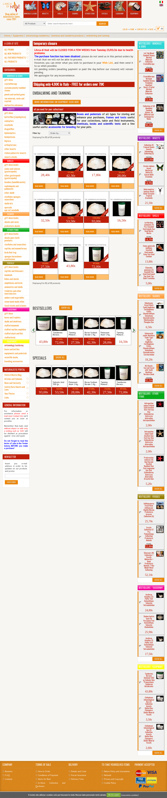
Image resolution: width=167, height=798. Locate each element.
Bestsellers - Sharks (149, 296)
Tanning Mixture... (105, 383)
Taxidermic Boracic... (121, 383)
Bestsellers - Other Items (148, 395)
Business (9, 771)
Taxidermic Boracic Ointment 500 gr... (67, 240)
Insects (45, 8)
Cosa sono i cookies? (130, 795)
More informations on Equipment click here (57, 102)
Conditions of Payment (48, 775)
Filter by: (36, 133)
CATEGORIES (9, 69)
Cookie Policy (110, 783)
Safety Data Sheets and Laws (14, 388)
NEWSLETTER (10, 456)
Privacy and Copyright (113, 779)
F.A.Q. (7, 775)
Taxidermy (119, 8)
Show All (60, 357)
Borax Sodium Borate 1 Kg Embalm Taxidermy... (70, 149)
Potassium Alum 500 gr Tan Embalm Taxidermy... (96, 149)
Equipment (134, 8)
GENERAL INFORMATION (14, 405)
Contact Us (142, 29)
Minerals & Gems (30, 8)
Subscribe (11, 482)
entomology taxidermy (37, 35)
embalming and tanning (97, 35)
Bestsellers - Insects (149, 138)
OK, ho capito (113, 795)
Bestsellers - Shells (149, 215)
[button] (35, 330)
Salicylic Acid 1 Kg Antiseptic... (43, 383)
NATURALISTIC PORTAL (14, 369)
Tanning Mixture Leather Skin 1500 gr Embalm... (44, 240)
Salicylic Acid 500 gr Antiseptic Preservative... (70, 194)
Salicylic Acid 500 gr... (58, 383)
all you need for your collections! (48, 109)
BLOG (151, 29)
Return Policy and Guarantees (117, 771)
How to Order (44, 771)
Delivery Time (77, 779)
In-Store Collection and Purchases (50, 784)
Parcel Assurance (78, 775)
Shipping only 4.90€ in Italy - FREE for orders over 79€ (68, 84)
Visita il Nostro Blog (13, 374)
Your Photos (9, 393)
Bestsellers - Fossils (149, 496)
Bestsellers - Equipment (151, 666)
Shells (60, 8)
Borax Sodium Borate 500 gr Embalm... (43, 149)
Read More (39, 186)
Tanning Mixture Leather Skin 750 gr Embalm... (121, 194)
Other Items (90, 8)
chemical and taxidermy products (67, 35)
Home (132, 29)
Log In (125, 29)
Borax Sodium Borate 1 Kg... (91, 383)
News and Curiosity (12, 382)
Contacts (8, 779)
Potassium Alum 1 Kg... (74, 383)
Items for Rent (44, 779)
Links (6, 397)
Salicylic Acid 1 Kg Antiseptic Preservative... (96, 194)
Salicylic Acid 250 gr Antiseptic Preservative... (45, 194)
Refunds (107, 775)
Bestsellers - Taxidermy (151, 587)
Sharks (75, 8)
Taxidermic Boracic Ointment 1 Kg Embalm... (96, 240)
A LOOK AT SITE (11, 43)
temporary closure (45, 43)
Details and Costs (78, 771)
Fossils (104, 8)
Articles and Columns (13, 378)
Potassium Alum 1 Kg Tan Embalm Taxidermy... (121, 149)
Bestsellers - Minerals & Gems (150, 45)
